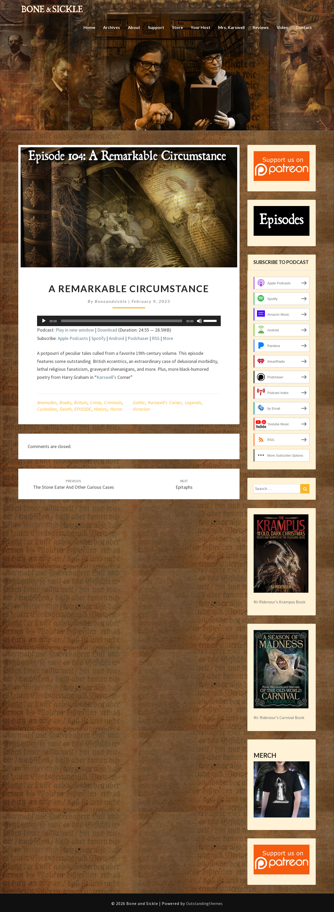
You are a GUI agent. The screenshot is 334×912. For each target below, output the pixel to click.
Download (107, 330)
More (168, 338)
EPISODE (82, 409)
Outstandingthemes (204, 903)
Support (156, 27)
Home (89, 27)
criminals (113, 402)
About (134, 27)
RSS (155, 338)
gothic (139, 402)
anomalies (47, 402)
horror (116, 409)
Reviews (261, 27)
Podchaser (138, 338)
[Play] (43, 320)
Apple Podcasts (73, 338)
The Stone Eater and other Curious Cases (73, 484)
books (65, 402)
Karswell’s (106, 377)
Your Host (200, 27)
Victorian (141, 409)
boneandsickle (111, 301)
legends (193, 402)
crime (95, 402)
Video (282, 27)
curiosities (47, 409)
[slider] (121, 321)
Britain (80, 402)
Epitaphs (184, 484)
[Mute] (199, 320)
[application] (129, 321)
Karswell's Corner (165, 402)
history (100, 409)
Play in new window (75, 330)
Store (177, 27)
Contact (304, 27)
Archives (111, 27)
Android (116, 338)
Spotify (98, 338)
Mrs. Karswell (231, 27)
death (65, 409)
